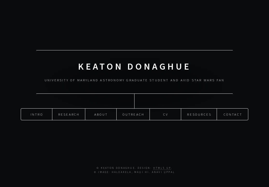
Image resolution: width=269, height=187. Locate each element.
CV (165, 114)
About (101, 114)
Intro (37, 114)
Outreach (134, 114)
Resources (199, 114)
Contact (233, 114)
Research (69, 114)
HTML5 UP (162, 168)
